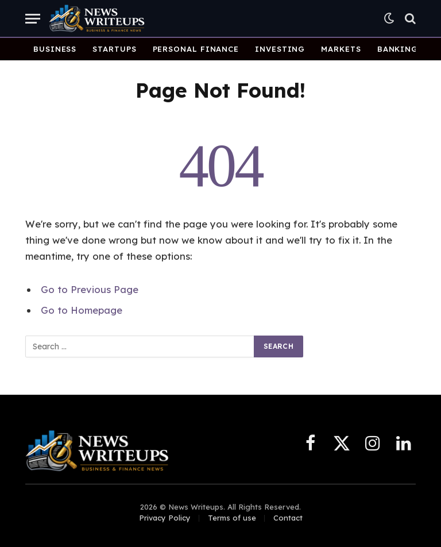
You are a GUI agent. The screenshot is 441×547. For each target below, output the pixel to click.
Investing (280, 48)
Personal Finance (196, 48)
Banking (397, 48)
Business (54, 48)
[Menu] (32, 19)
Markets (341, 48)
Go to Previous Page (89, 289)
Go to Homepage (81, 310)
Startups (114, 48)
